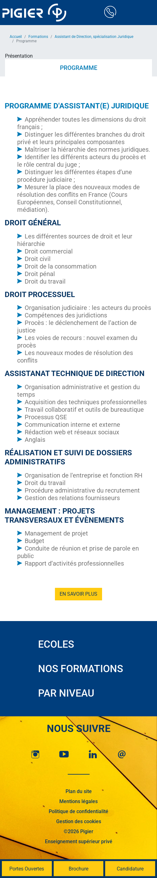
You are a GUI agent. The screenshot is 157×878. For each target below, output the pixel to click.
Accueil (16, 36)
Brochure (78, 869)
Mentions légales (78, 801)
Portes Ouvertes (26, 869)
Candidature (130, 869)
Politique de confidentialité (78, 811)
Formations (38, 36)
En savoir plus (78, 594)
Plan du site (79, 791)
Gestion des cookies (78, 821)
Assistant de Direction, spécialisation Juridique (94, 36)
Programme (78, 67)
